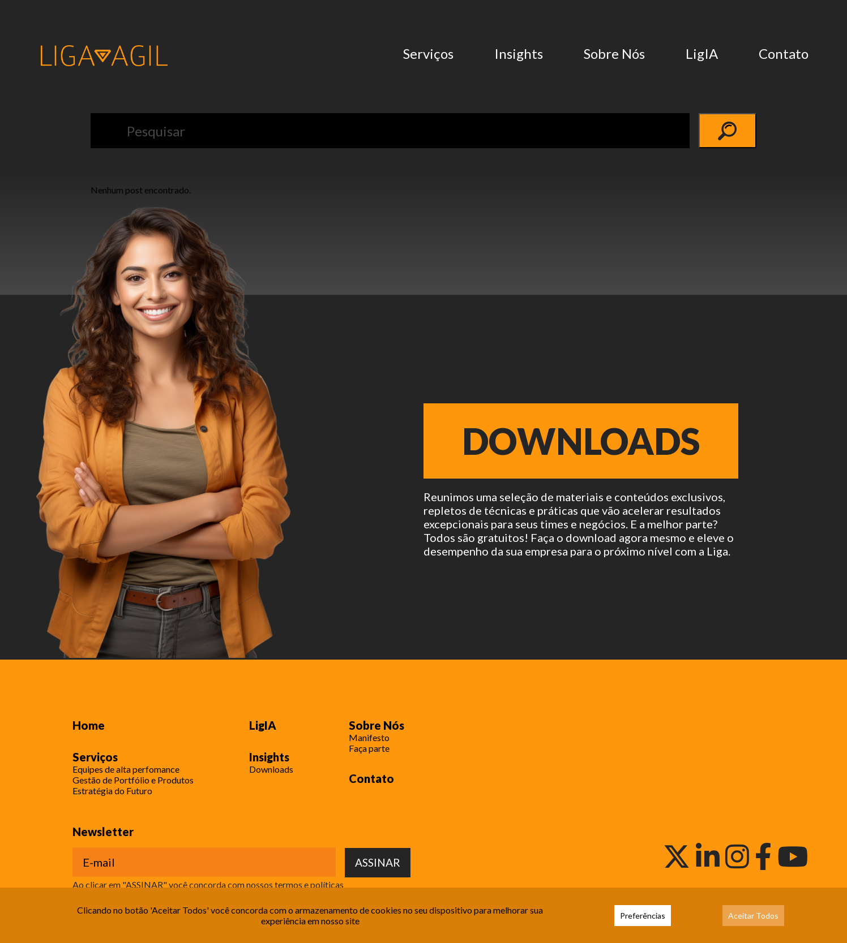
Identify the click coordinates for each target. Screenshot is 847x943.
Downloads (581, 441)
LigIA (702, 53)
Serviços (428, 53)
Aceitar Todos (753, 915)
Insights (518, 53)
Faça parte (369, 748)
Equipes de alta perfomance (125, 769)
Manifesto (369, 737)
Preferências (642, 915)
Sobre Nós (614, 53)
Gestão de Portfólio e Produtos (133, 779)
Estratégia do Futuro (112, 790)
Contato (783, 53)
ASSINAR (377, 862)
